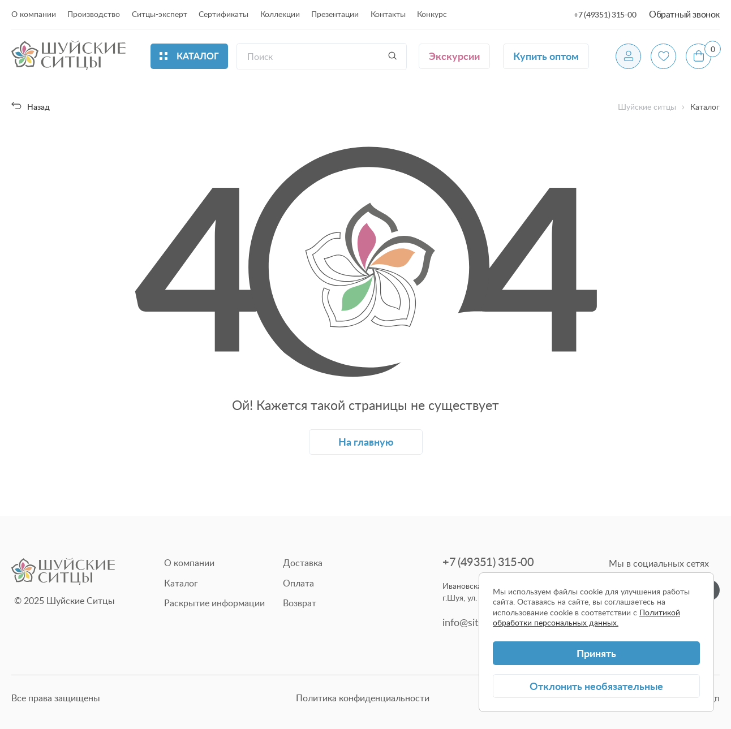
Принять (596, 653)
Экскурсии (454, 56)
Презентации (335, 13)
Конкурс (432, 13)
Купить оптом (546, 56)
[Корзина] (698, 56)
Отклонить (596, 686)
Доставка (302, 563)
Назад (30, 106)
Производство (93, 13)
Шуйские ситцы (647, 107)
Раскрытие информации (214, 603)
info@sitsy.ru (470, 622)
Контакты (388, 13)
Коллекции (280, 13)
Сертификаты (223, 13)
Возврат (299, 603)
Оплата (298, 583)
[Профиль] (628, 56)
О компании (33, 13)
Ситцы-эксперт (159, 13)
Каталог (181, 583)
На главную (365, 441)
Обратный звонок (684, 14)
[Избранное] (663, 56)
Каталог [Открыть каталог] (189, 55)
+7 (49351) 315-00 (605, 14)
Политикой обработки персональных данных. (586, 617)
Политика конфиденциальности (362, 698)
